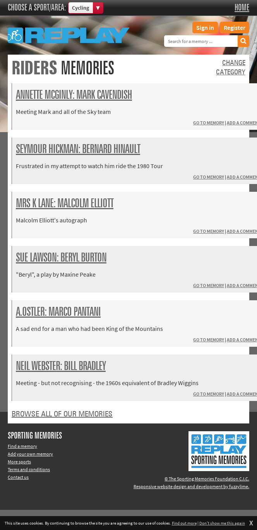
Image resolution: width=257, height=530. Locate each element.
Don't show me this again (222, 523)
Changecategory (230, 68)
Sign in (205, 27)
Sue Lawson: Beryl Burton (61, 258)
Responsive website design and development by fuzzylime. (191, 486)
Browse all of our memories (62, 414)
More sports (19, 462)
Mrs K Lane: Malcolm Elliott (64, 204)
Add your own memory (30, 454)
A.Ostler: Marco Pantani (58, 312)
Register (234, 27)
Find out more (184, 523)
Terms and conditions (29, 469)
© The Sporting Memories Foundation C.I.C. (206, 479)
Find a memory (22, 446)
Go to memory (208, 123)
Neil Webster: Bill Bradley (61, 366)
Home (242, 7)
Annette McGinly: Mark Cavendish (74, 95)
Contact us (18, 477)
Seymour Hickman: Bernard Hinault (78, 149)
